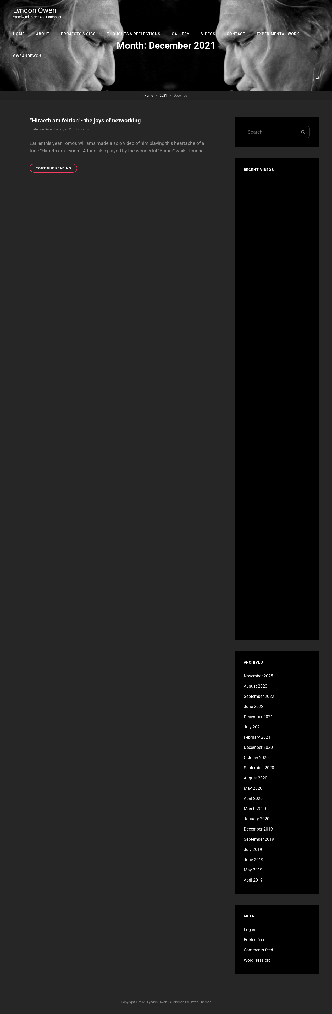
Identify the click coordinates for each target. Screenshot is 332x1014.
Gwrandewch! (28, 56)
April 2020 (253, 798)
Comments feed (258, 950)
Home (19, 34)
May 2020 (253, 788)
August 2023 (255, 686)
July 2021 (253, 727)
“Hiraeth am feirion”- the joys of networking (85, 120)
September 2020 (259, 767)
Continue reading (56, 169)
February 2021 (257, 737)
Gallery (181, 34)
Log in (249, 929)
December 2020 (258, 747)
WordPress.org (257, 960)
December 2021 (258, 716)
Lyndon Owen (34, 10)
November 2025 (258, 675)
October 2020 (256, 757)
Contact (236, 34)
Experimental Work (278, 34)
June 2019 (253, 859)
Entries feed (254, 939)
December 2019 (258, 829)
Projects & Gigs (78, 34)
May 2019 (253, 869)
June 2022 (253, 706)
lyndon (84, 129)
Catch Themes (200, 1002)
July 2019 (253, 849)
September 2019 (259, 839)
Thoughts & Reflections (133, 34)
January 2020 (256, 818)
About (42, 34)
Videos (208, 34)
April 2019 (253, 880)
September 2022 (259, 696)
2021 (163, 95)
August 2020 (255, 778)
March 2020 (255, 808)
